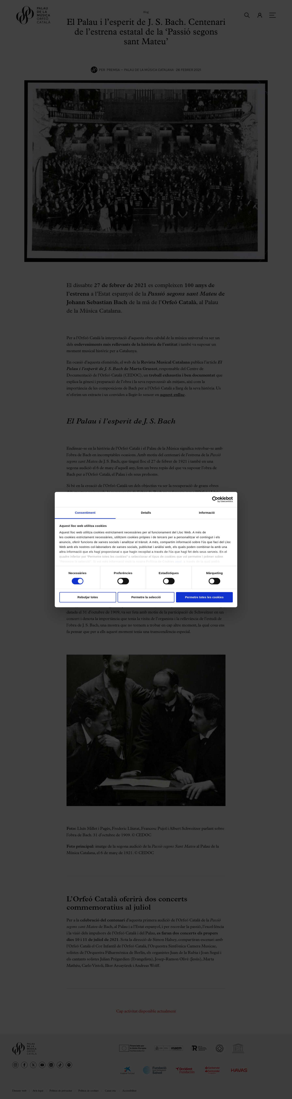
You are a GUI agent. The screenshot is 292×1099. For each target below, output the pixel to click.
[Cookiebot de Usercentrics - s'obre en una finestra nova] (215, 499)
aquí (178, 561)
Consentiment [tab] (85, 512)
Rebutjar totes (87, 597)
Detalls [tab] (146, 512)
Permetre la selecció (146, 597)
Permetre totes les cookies (204, 597)
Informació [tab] (207, 512)
